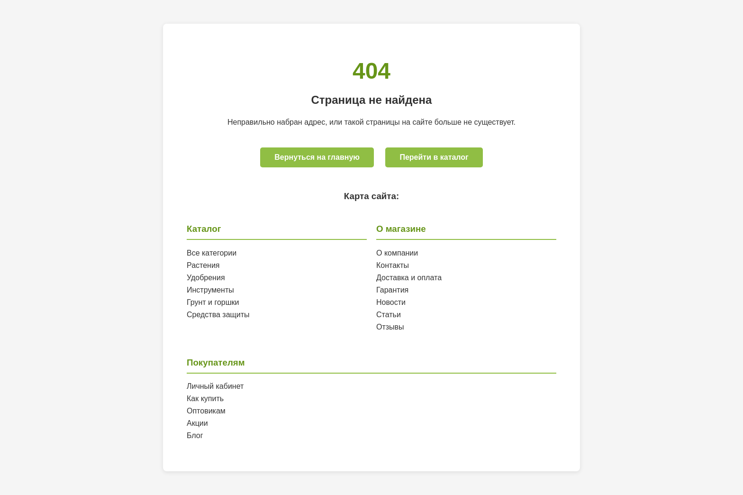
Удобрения (206, 278)
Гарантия (392, 290)
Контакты (392, 265)
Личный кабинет (215, 386)
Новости (391, 302)
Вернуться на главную (317, 157)
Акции (197, 423)
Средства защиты (218, 315)
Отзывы (390, 327)
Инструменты (210, 290)
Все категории (211, 253)
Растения (203, 265)
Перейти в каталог (433, 157)
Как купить (205, 398)
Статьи (388, 315)
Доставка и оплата (409, 278)
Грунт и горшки (213, 302)
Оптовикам (206, 411)
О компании (397, 253)
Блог (195, 435)
